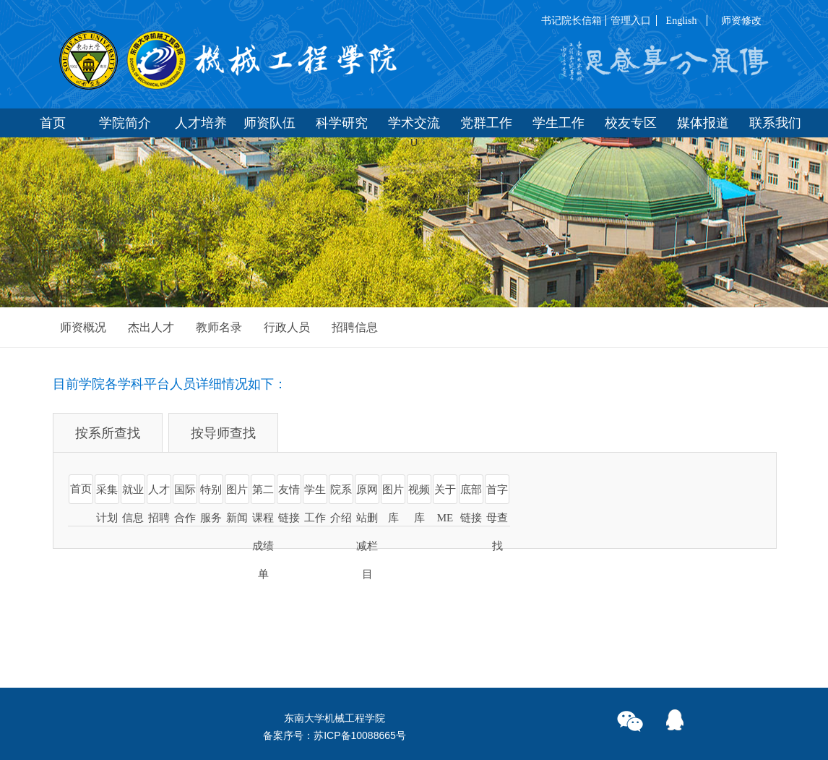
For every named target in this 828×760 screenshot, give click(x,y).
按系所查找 (107, 433)
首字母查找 (497, 518)
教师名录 (219, 327)
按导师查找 (223, 433)
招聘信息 (355, 327)
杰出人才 (151, 327)
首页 (81, 489)
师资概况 (83, 327)
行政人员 (287, 327)
